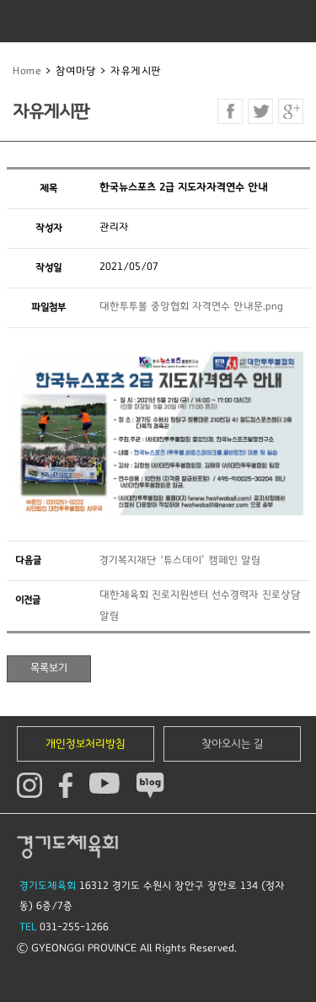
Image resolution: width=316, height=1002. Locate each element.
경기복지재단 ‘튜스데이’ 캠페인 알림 (179, 560)
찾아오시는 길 (232, 744)
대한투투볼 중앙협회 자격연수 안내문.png (191, 306)
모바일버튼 (295, 21)
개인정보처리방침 (86, 744)
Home (27, 71)
